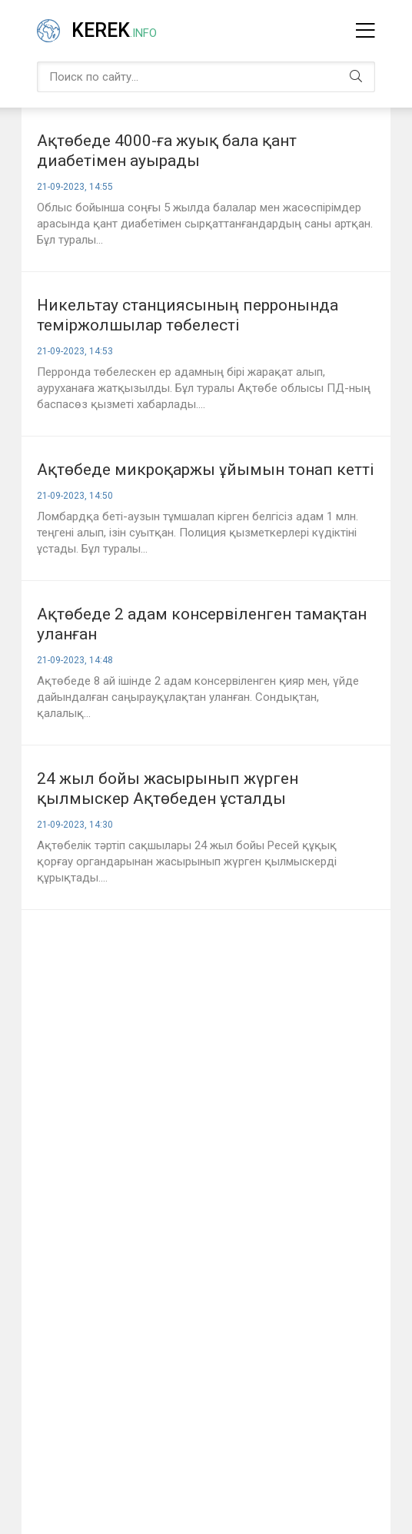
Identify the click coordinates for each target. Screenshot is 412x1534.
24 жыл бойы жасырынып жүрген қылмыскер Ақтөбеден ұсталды (167, 788)
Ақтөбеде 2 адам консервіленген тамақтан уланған (202, 624)
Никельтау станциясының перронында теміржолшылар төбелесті (187, 315)
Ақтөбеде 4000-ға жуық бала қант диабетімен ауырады (167, 150)
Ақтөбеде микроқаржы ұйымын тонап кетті (205, 469)
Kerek (114, 30)
